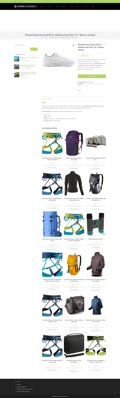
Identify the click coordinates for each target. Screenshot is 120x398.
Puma (79, 90)
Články (16, 1)
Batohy (66, 165)
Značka (49, 98)
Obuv (98, 84)
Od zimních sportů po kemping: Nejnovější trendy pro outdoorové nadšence (28, 74)
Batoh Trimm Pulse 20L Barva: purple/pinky (74, 158)
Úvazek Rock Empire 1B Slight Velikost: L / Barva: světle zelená (52, 158)
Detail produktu (92, 76)
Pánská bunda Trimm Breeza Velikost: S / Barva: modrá (96, 320)
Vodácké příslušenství (76, 327)
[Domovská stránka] (42, 37)
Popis (44, 98)
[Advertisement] (60, 21)
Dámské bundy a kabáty (70, 205)
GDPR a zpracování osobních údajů (25, 389)
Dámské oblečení (79, 205)
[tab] (44, 98)
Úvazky (58, 165)
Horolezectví (51, 165)
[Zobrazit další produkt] (105, 44)
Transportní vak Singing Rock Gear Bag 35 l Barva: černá (96, 199)
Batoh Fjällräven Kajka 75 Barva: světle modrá (52, 239)
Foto (98, 244)
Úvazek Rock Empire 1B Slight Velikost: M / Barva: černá (52, 320)
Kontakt (21, 1)
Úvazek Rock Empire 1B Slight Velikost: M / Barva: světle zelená (74, 239)
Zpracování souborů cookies (23, 391)
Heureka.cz (85, 84)
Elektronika (95, 244)
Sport (56, 165)
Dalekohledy (89, 244)
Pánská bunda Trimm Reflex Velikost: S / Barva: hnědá (95, 280)
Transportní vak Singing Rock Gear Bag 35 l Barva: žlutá (74, 280)
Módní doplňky (76, 165)
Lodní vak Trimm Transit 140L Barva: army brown (74, 320)
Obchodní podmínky (21, 387)
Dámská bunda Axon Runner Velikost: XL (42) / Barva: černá (74, 199)
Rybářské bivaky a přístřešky (99, 166)
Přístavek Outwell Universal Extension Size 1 (96, 158)
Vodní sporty (75, 328)
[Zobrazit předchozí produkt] (102, 44)
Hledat (34, 49)
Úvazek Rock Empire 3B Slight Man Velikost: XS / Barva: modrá (52, 280)
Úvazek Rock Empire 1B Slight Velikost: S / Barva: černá (52, 361)
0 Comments (27, 60)
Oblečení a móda (93, 84)
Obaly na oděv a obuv (101, 205)
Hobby (92, 165)
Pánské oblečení (97, 287)
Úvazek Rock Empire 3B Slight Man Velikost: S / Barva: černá (96, 361)
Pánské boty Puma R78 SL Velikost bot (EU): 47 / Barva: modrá (63, 37)
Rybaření (96, 165)
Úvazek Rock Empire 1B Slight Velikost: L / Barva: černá (52, 199)
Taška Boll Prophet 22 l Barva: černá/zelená (74, 361)
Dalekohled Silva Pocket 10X (96, 239)
